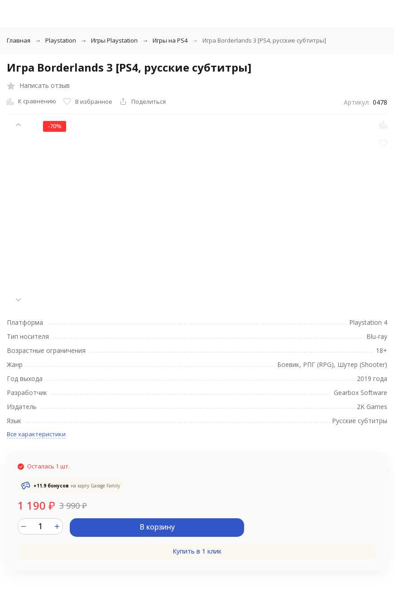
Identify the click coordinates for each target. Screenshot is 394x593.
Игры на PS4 (170, 40)
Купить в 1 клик (197, 551)
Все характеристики (36, 434)
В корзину (157, 527)
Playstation (60, 40)
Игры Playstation (114, 40)
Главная (18, 40)
